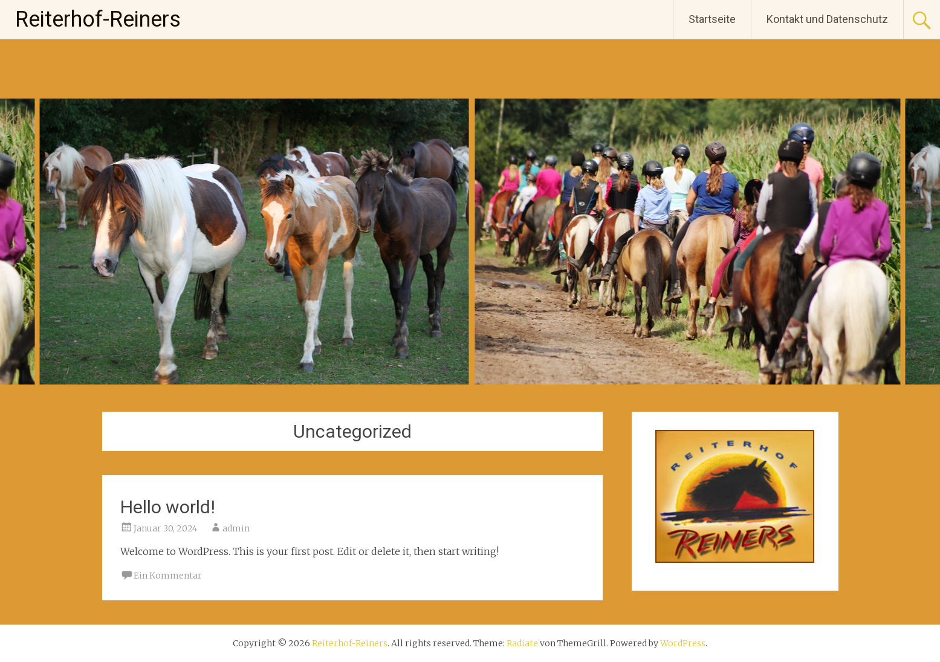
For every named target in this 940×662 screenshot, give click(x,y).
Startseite (712, 19)
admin (236, 528)
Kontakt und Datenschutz (827, 19)
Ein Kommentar (168, 575)
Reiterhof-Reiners (98, 19)
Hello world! (167, 507)
